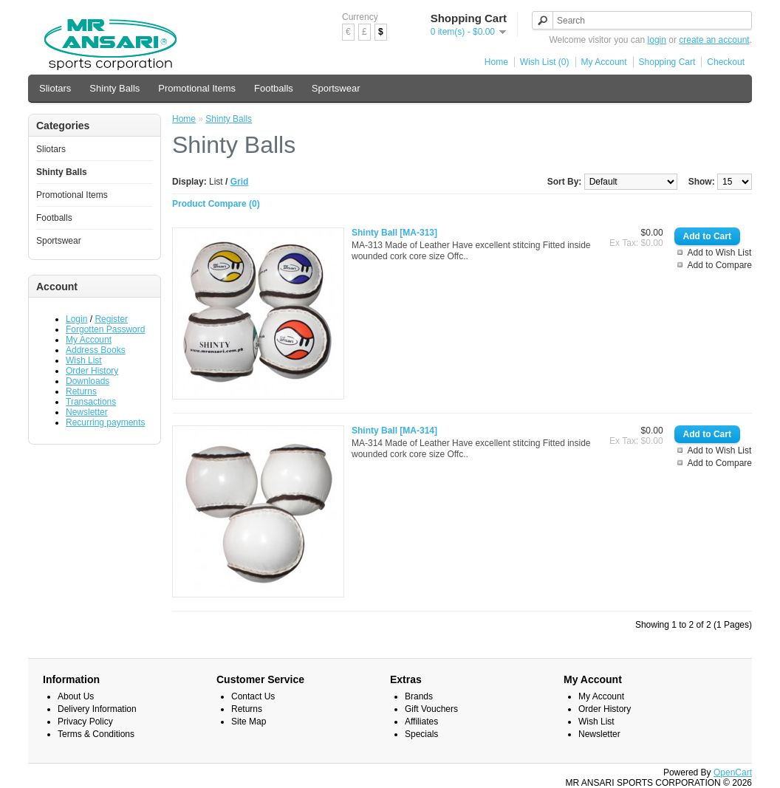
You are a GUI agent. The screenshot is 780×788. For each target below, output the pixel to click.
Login (76, 319)
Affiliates (421, 721)
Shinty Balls (114, 88)
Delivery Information (97, 709)
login (657, 40)
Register (111, 319)
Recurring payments (105, 422)
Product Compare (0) (216, 204)
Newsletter (87, 412)
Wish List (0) (544, 62)
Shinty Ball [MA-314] (394, 430)
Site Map (248, 721)
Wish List (84, 360)
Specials (421, 734)
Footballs (273, 88)
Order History (92, 371)
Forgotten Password (105, 329)
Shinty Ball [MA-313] (394, 232)
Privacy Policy (85, 721)
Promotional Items (197, 88)
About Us (76, 696)
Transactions (91, 402)
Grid (239, 182)
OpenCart (733, 772)
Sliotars (55, 88)
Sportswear (336, 88)
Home (496, 62)
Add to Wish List (720, 252)
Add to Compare (720, 265)
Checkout (726, 62)
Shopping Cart (667, 62)
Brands (419, 696)
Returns (81, 391)
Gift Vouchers (431, 709)
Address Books (96, 350)
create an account (714, 40)
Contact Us (253, 696)
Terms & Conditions (96, 734)
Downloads (87, 381)
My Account (604, 62)
